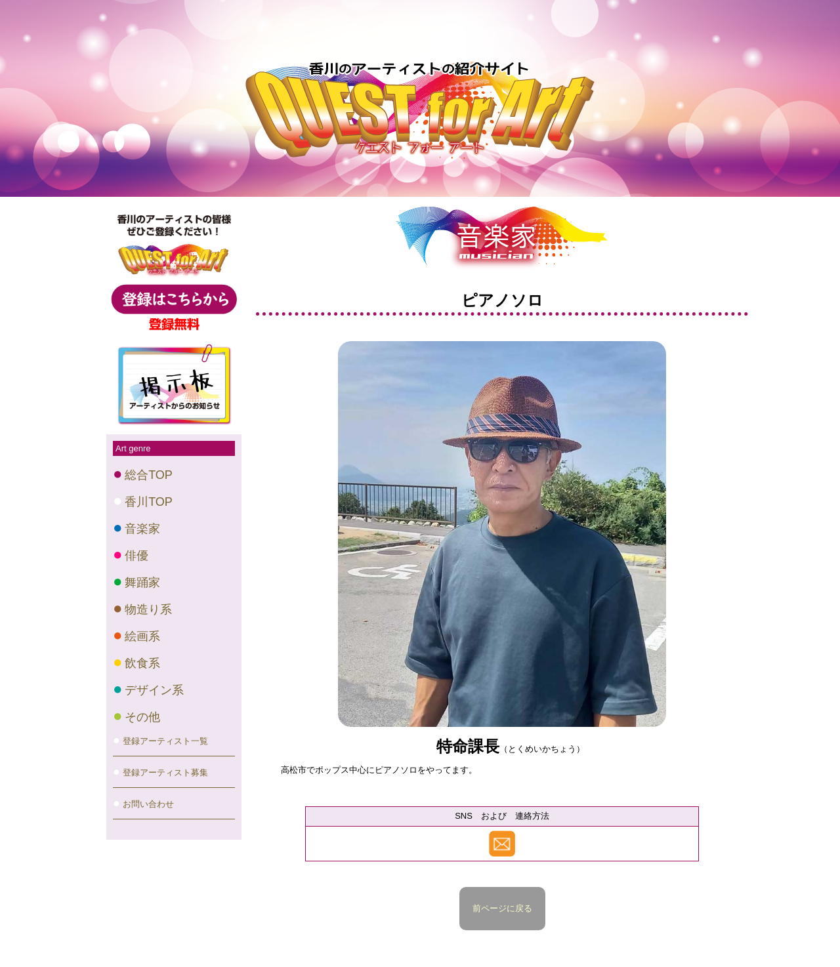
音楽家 (142, 528)
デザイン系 (154, 690)
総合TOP (149, 475)
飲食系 (142, 663)
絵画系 (142, 636)
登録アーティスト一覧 (165, 741)
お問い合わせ (148, 804)
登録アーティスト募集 (165, 772)
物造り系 (148, 609)
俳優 (136, 555)
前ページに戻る (502, 908)
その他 (142, 717)
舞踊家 (142, 582)
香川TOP (149, 501)
